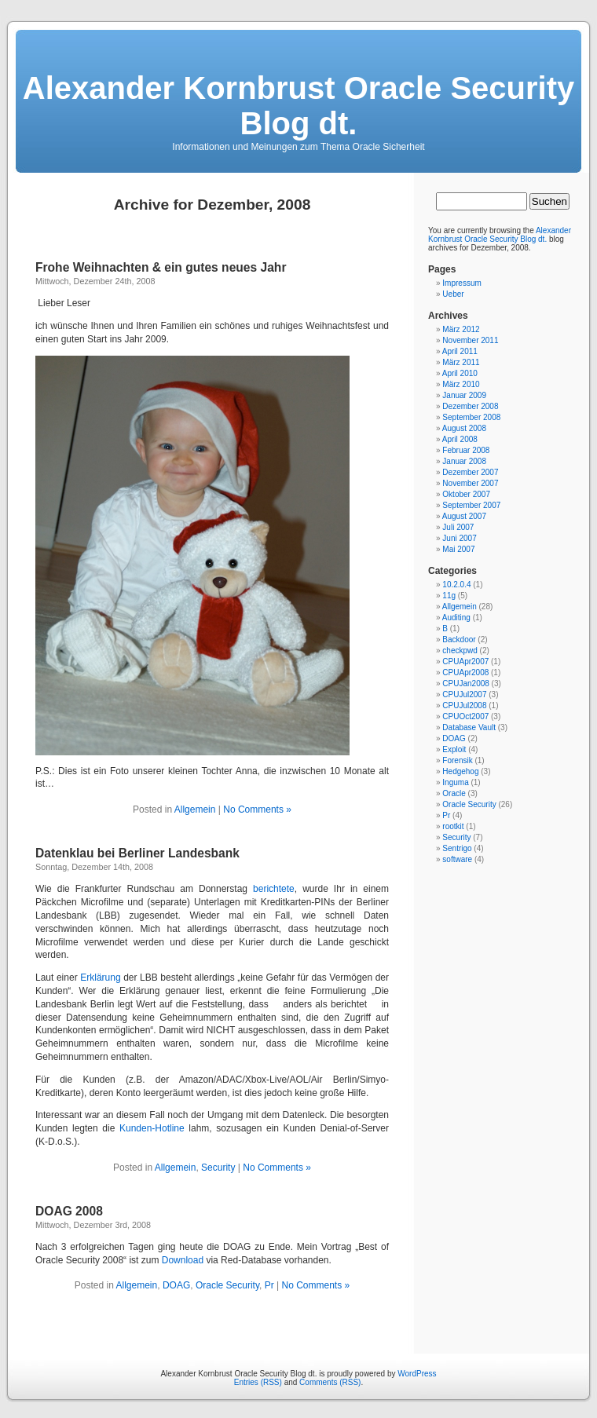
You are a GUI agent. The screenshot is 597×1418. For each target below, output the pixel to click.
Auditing (456, 617)
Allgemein (195, 809)
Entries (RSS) (258, 1382)
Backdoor (458, 639)
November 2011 (470, 340)
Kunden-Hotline (152, 1128)
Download (182, 1260)
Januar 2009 (464, 395)
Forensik (457, 760)
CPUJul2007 (464, 694)
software (457, 859)
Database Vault (469, 727)
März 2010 (460, 384)
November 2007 (470, 483)
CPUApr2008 (465, 672)
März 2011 (460, 362)
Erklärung (100, 977)
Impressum (461, 283)
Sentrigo (456, 848)
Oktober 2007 (466, 494)
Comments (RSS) (330, 1382)
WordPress (416, 1373)
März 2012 (460, 329)
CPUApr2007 (465, 661)
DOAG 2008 (69, 1211)
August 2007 (464, 516)
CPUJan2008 (465, 683)
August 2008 (464, 428)
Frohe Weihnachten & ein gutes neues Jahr (160, 267)
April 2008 (460, 439)
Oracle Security (227, 1285)
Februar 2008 (465, 450)
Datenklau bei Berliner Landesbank (137, 853)
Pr (269, 1285)
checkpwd (459, 650)
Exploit (454, 749)
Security (218, 1167)
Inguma (455, 782)
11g (449, 595)
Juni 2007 (459, 538)
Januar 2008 (464, 461)
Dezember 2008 (470, 406)
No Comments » (257, 809)
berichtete (274, 888)
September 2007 (471, 505)
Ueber (452, 294)
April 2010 (460, 373)
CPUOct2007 (465, 716)
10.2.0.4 (456, 584)
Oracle (453, 793)
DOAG (176, 1285)
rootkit (452, 826)
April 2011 (460, 351)
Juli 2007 (458, 527)
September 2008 (471, 417)
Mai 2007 (458, 549)
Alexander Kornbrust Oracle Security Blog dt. (298, 106)
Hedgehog (460, 771)
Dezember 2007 (470, 472)
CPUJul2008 (464, 705)
